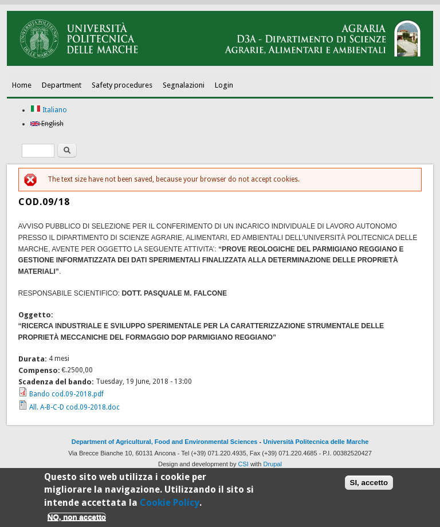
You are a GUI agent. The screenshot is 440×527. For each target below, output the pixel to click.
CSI (243, 464)
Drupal (273, 464)
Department (61, 85)
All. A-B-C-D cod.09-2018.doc (74, 407)
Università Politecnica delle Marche (315, 441)
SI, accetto (369, 485)
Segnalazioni (184, 85)
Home (22, 85)
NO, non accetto (77, 520)
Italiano (48, 110)
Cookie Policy (169, 505)
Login (224, 85)
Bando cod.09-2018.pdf (66, 394)
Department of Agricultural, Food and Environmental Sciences (165, 441)
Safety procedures (122, 85)
